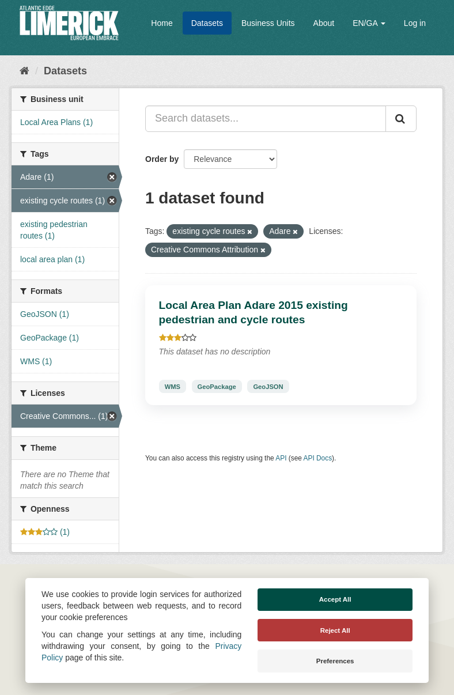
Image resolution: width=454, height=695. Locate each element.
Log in (415, 23)
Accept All (335, 599)
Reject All (335, 630)
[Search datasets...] (265, 118)
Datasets (207, 23)
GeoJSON (268, 386)
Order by (162, 159)
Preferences (335, 661)
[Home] (24, 71)
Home (161, 23)
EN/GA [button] (369, 23)
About (324, 23)
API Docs (318, 458)
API (280, 458)
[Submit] (401, 118)
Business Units (268, 23)
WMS (172, 386)
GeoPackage (217, 386)
